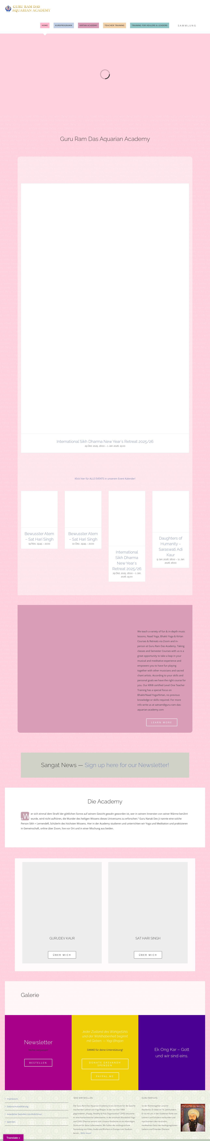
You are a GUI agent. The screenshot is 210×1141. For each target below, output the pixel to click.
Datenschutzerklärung (17, 1106)
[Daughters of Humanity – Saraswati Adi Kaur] (170, 493)
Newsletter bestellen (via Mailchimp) (24, 1114)
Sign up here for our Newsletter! (127, 765)
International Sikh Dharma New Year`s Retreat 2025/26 (105, 441)
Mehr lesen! (86, 1133)
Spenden (11, 1121)
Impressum (12, 1098)
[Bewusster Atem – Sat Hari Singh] (39, 493)
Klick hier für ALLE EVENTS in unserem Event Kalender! (105, 478)
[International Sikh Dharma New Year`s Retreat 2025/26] (104, 186)
